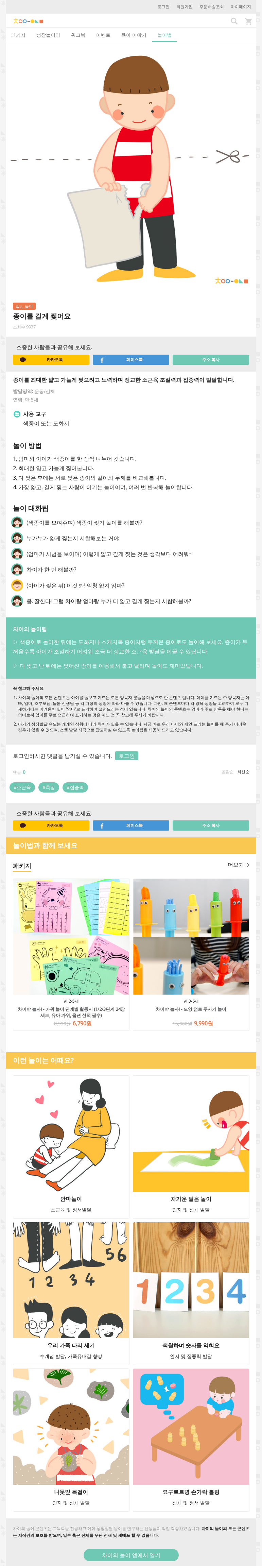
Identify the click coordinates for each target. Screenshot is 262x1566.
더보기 (238, 864)
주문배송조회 (211, 7)
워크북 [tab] (78, 35)
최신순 (243, 772)
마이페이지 (241, 7)
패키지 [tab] (18, 35)
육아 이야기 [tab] (133, 35)
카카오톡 (41, 360)
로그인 (163, 7)
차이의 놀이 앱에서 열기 (131, 1555)
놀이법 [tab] (164, 35)
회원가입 (184, 7)
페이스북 (121, 360)
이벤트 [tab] (103, 35)
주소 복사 (211, 359)
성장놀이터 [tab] (48, 35)
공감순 (228, 772)
